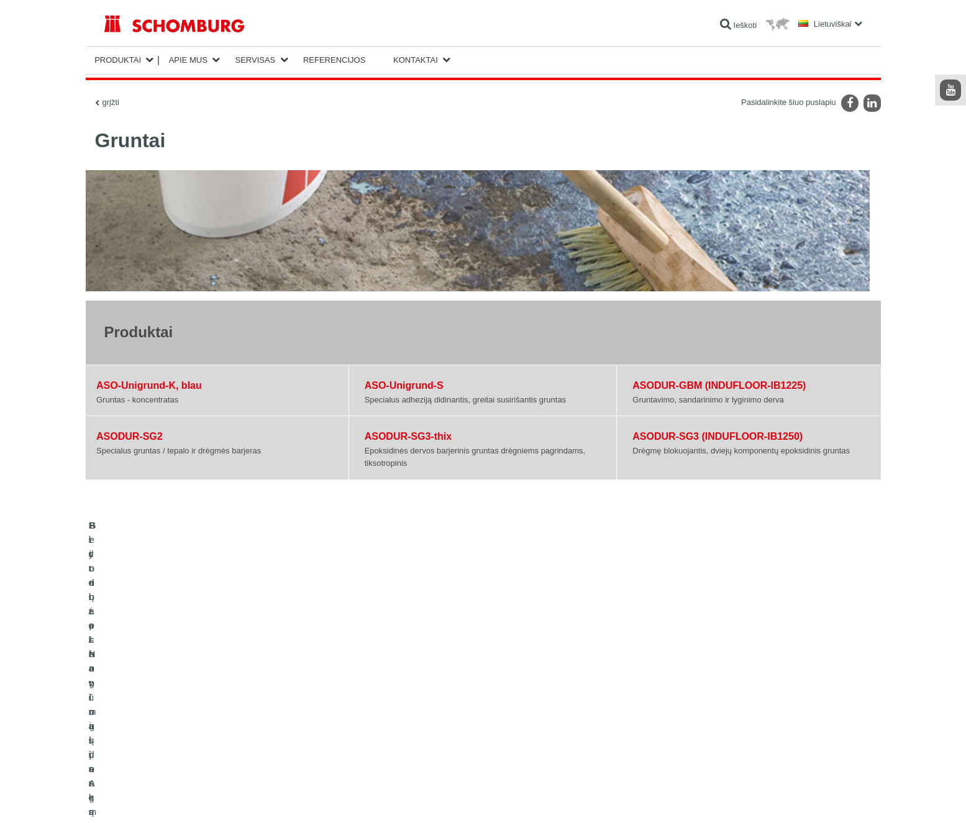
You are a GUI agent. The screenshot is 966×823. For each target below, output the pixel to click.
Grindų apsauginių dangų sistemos (161, 733)
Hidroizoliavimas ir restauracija (155, 696)
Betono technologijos (138, 752)
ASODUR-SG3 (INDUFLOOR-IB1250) (717, 436)
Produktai (117, 60)
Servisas (255, 60)
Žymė (147, 799)
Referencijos (334, 60)
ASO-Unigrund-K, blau (149, 385)
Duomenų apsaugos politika (200, 799)
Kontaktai (415, 60)
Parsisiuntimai (386, 715)
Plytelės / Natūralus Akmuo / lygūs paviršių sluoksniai (192, 715)
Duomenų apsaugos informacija (293, 799)
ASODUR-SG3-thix (408, 436)
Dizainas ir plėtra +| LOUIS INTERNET (815, 799)
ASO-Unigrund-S (404, 385)
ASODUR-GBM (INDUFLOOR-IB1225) (719, 385)
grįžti (111, 102)
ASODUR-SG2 (129, 436)
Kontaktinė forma (391, 733)
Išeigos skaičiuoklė (394, 696)
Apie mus (188, 60)
